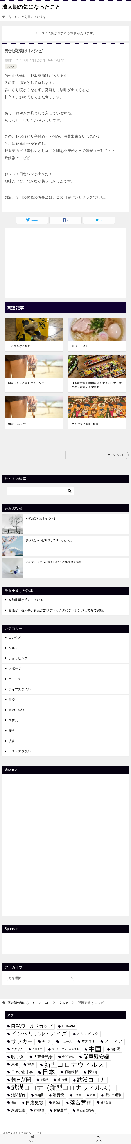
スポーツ (15, 668)
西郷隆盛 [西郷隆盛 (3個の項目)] (39, 1110)
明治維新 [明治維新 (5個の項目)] (71, 1072)
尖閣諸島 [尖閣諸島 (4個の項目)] (68, 1057)
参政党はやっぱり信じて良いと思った (49, 540)
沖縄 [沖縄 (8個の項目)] (39, 1095)
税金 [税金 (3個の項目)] (13, 1102)
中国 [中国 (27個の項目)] (95, 1049)
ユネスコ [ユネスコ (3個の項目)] (37, 1049)
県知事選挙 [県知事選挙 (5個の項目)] (113, 1095)
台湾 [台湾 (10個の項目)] (115, 1049)
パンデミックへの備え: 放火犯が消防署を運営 (53, 561)
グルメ (11, 66)
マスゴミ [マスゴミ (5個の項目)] (88, 1041)
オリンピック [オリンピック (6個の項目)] (87, 1034)
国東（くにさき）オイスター (26, 382)
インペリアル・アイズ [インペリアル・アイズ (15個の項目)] (39, 1034)
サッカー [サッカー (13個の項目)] (22, 1041)
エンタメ (15, 637)
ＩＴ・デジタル (20, 751)
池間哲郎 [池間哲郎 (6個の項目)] (18, 1095)
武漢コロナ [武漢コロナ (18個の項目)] (91, 1079)
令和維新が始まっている (41, 518)
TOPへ (98, 1138)
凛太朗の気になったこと (31, 6)
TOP (28, 1003)
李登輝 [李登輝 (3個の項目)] (44, 1079)
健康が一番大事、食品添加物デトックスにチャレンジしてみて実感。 (57, 610)
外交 (12, 699)
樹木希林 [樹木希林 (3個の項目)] (62, 1079)
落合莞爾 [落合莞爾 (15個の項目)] (81, 1103)
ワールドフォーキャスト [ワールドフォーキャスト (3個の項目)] (65, 1049)
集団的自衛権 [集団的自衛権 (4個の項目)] (85, 1110)
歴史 (12, 730)
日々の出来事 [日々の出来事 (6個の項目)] (22, 1072)
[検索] (40, 491)
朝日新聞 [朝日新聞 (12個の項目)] (21, 1079)
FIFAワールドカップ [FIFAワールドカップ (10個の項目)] (31, 1026)
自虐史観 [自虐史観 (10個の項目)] (35, 1102)
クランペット (116, 455)
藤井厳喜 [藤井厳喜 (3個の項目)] (106, 1102)
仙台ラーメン (80, 346)
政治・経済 (16, 710)
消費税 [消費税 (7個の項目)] (58, 1095)
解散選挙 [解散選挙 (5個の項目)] (60, 1110)
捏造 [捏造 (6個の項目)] (31, 1064)
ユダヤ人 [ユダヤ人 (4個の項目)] (17, 1049)
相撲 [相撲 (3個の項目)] (92, 1095)
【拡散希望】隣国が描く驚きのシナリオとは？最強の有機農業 (97, 384)
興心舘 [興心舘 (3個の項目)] (57, 1102)
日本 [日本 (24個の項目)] (48, 1072)
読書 (12, 741)
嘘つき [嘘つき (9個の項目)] (17, 1056)
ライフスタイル (20, 689)
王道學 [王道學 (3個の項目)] (77, 1095)
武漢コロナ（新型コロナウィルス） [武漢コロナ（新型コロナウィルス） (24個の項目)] (62, 1087)
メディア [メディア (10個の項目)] (113, 1041)
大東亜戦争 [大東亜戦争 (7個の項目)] (43, 1056)
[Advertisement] (65, 262)
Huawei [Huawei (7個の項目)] (68, 1026)
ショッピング (18, 658)
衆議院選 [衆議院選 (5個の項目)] (18, 1110)
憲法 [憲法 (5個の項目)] (14, 1064)
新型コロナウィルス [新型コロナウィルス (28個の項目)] (74, 1064)
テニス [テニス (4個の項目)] (46, 1041)
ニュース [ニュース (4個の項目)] (66, 1041)
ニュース (15, 679)
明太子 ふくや (17, 423)
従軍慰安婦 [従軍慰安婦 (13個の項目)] (96, 1057)
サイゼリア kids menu (85, 423)
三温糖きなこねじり (20, 346)
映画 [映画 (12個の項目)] (92, 1072)
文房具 (13, 720)
